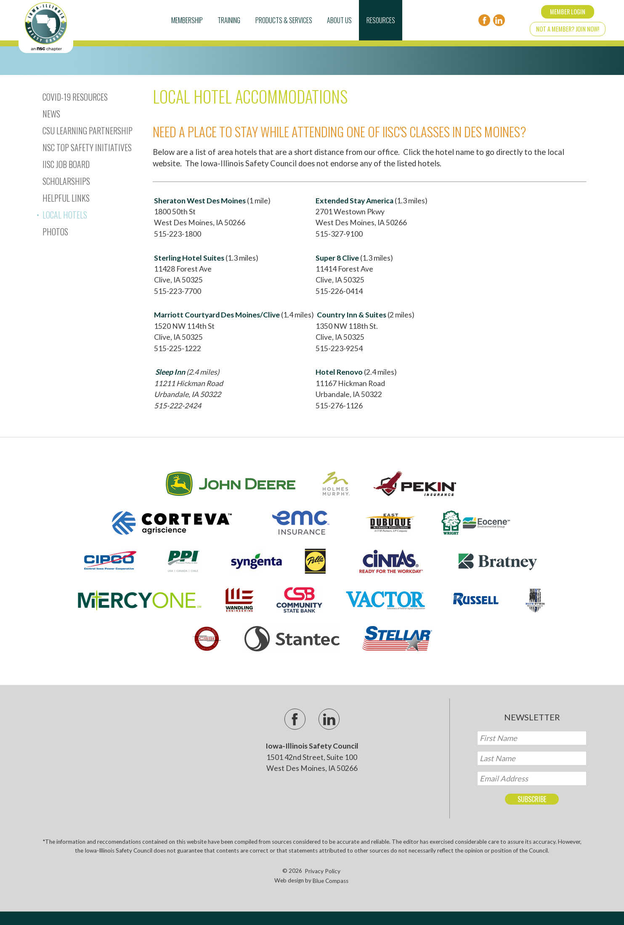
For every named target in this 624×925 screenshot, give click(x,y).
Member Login (567, 11)
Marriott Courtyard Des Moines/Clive (217, 314)
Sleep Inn (170, 372)
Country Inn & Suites (351, 314)
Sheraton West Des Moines (200, 200)
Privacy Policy (322, 871)
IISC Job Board (66, 164)
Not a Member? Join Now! (567, 28)
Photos (55, 231)
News (51, 113)
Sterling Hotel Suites (189, 257)
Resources (380, 20)
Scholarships (66, 181)
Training (229, 20)
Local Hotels (64, 214)
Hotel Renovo (339, 372)
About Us (339, 20)
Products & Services (283, 20)
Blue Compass (330, 880)
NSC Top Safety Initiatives (87, 147)
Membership (187, 20)
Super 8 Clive (337, 257)
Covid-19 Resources (75, 97)
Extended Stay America (354, 200)
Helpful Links (66, 198)
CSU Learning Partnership (87, 130)
